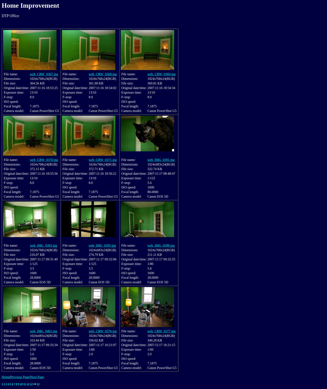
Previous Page (19, 377)
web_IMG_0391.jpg (161, 160)
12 (28, 383)
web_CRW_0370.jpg (44, 160)
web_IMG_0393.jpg (43, 245)
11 (24, 383)
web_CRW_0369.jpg (161, 74)
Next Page (37, 377)
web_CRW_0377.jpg (161, 331)
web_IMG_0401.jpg (43, 331)
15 (38, 383)
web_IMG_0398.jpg (161, 245)
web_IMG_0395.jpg (102, 245)
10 (21, 383)
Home (6, 377)
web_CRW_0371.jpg (103, 160)
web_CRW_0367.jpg (44, 74)
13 (31, 383)
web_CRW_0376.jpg (103, 331)
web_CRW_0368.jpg (103, 74)
